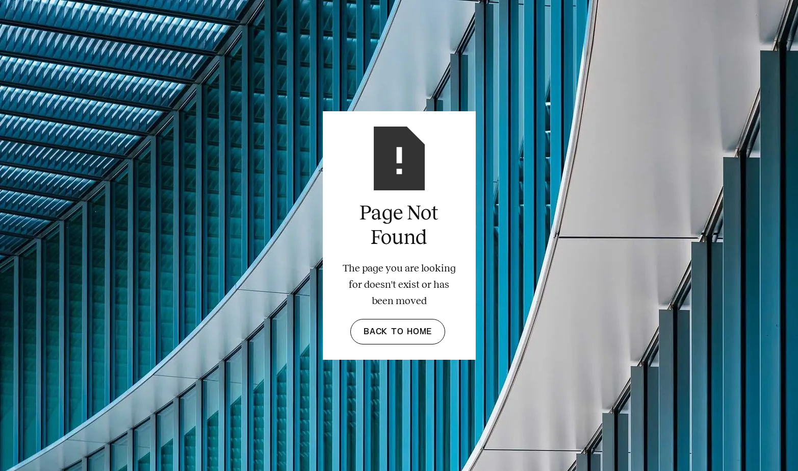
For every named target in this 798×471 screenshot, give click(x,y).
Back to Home (398, 332)
